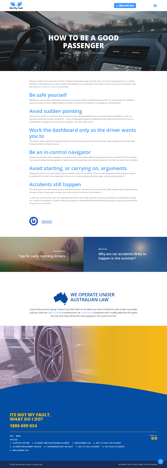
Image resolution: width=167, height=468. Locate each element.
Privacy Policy (37, 464)
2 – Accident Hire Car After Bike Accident (51, 443)
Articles (14, 439)
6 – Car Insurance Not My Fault (58, 446)
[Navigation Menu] (155, 5)
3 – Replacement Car (81, 443)
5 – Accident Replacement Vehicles (25, 446)
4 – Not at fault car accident (107, 443)
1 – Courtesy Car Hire (20, 443)
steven (65, 53)
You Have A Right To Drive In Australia (143, 464)
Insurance (87, 312)
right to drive (83, 30)
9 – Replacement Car (19, 450)
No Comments (99, 53)
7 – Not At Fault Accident (88, 446)
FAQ (11, 436)
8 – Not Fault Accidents (113, 446)
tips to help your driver (46, 87)
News (18, 436)
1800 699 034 (126, 5)
